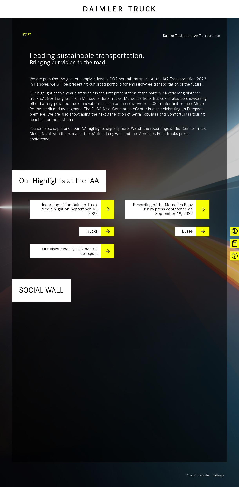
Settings (218, 475)
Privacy (191, 475)
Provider (204, 475)
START (26, 34)
